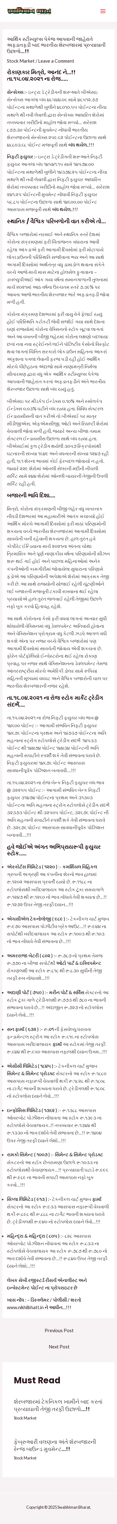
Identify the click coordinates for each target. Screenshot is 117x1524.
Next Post (59, 1346)
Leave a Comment (56, 61)
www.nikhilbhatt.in (25, 1307)
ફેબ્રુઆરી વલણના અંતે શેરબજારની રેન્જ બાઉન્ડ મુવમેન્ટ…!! (55, 1445)
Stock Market (21, 61)
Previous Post (59, 1330)
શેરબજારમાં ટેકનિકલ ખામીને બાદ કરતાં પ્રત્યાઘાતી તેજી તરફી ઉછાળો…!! (58, 1405)
